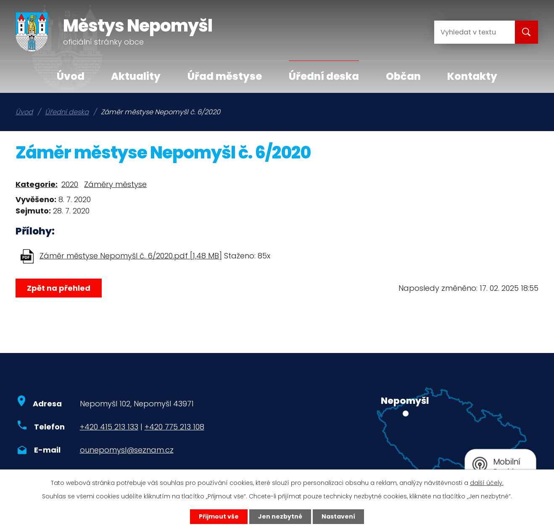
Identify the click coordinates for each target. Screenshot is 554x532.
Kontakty (472, 76)
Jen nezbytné (280, 516)
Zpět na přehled (58, 288)
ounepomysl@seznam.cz (127, 450)
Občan (403, 76)
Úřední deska (324, 76)
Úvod (70, 76)
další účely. (487, 483)
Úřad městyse (224, 76)
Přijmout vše (219, 516)
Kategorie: (37, 184)
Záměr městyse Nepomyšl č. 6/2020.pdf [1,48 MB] (131, 255)
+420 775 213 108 (174, 426)
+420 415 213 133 (109, 426)
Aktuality (136, 76)
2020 (69, 184)
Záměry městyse (115, 184)
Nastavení (338, 516)
